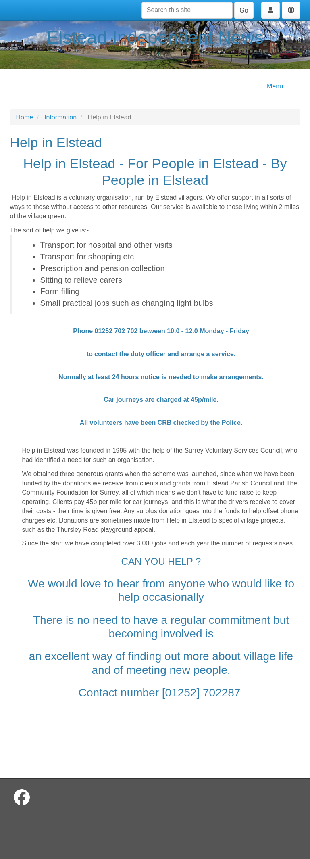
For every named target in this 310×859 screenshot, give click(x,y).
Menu (280, 86)
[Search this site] (187, 10)
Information (60, 117)
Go (243, 10)
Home (24, 117)
